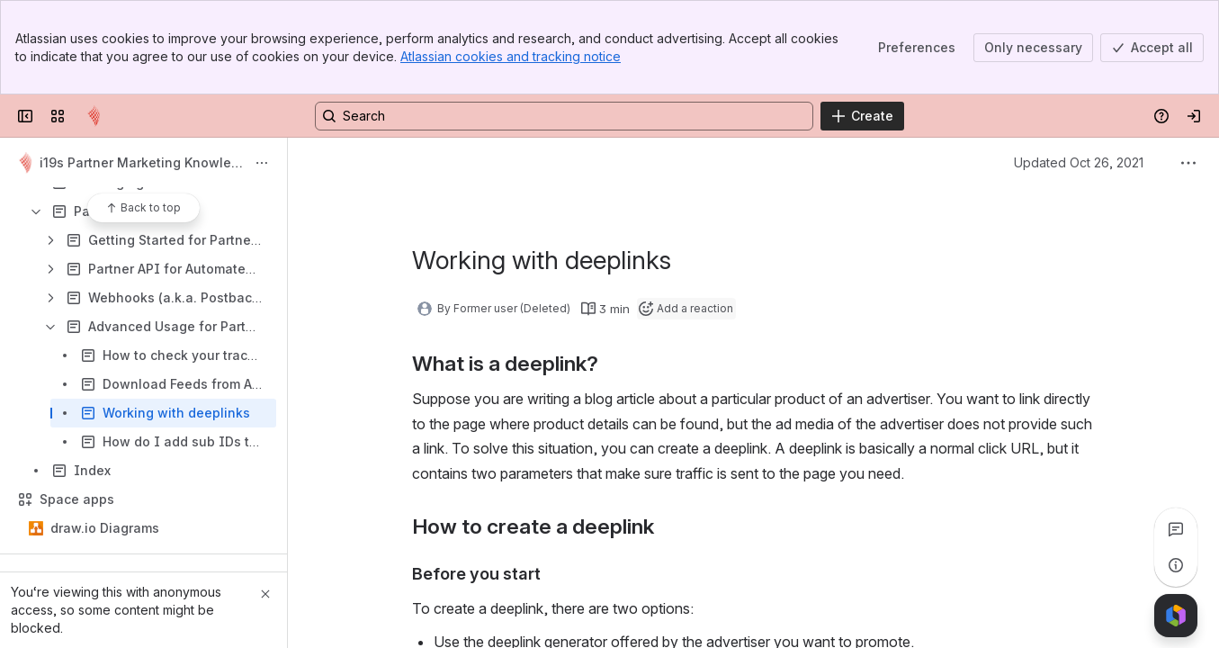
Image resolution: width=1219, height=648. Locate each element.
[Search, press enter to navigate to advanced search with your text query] (564, 116)
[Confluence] (93, 116)
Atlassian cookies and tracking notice (510, 56)
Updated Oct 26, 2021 (1078, 162)
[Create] (862, 116)
